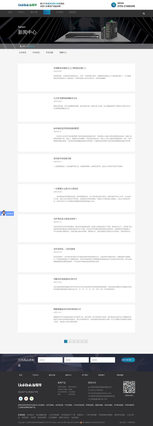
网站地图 (120, 375)
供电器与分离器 (62, 389)
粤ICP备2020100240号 (72, 422)
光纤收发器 (71, 394)
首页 (15, 13)
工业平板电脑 (54, 415)
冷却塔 (33, 417)
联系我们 (102, 13)
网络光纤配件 (72, 387)
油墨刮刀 (80, 415)
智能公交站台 (64, 417)
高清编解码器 (41, 415)
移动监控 (30, 415)
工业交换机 (71, 392)
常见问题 (49, 52)
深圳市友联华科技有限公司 (100, 387)
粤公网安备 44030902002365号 (94, 422)
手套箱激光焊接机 (105, 415)
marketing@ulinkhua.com (99, 393)
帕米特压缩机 (119, 415)
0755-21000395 (95, 390)
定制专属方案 (127, 360)
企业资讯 (22, 52)
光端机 (70, 389)
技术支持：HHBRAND (127, 422)
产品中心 (31, 13)
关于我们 (84, 13)
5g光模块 (75, 417)
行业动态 (36, 52)
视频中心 (63, 52)
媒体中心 (66, 13)
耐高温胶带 (42, 417)
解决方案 (49, 13)
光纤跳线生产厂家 (68, 415)
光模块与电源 (62, 387)
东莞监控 (25, 417)
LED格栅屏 (52, 417)
